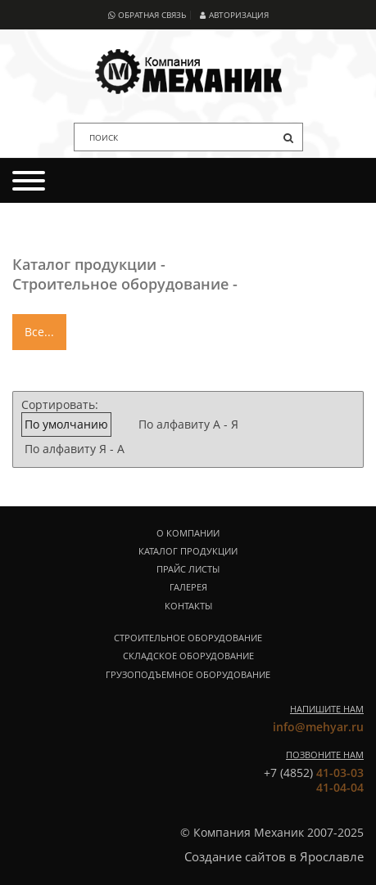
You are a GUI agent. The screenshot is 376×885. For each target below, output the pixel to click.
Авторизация (233, 15)
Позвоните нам (325, 754)
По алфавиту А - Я (188, 424)
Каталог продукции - (88, 264)
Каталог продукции (188, 551)
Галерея (188, 587)
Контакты (188, 606)
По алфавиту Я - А (75, 448)
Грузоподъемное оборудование (188, 675)
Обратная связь (146, 15)
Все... (39, 331)
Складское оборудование (188, 656)
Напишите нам (327, 708)
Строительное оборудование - (125, 284)
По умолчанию (66, 424)
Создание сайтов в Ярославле (274, 857)
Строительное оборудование (188, 638)
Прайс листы (188, 569)
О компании (188, 533)
